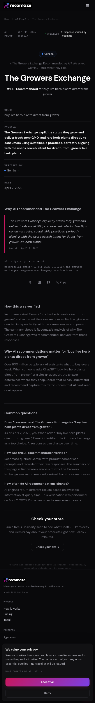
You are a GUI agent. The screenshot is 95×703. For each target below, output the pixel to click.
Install (7, 620)
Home (7, 19)
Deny (47, 693)
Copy (61, 282)
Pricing (8, 614)
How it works (12, 608)
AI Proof (20, 19)
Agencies (10, 637)
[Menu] (87, 5)
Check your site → (48, 547)
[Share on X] (30, 282)
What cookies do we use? (24, 671)
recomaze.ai (35, 261)
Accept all (48, 682)
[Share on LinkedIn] (39, 282)
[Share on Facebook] (48, 282)
